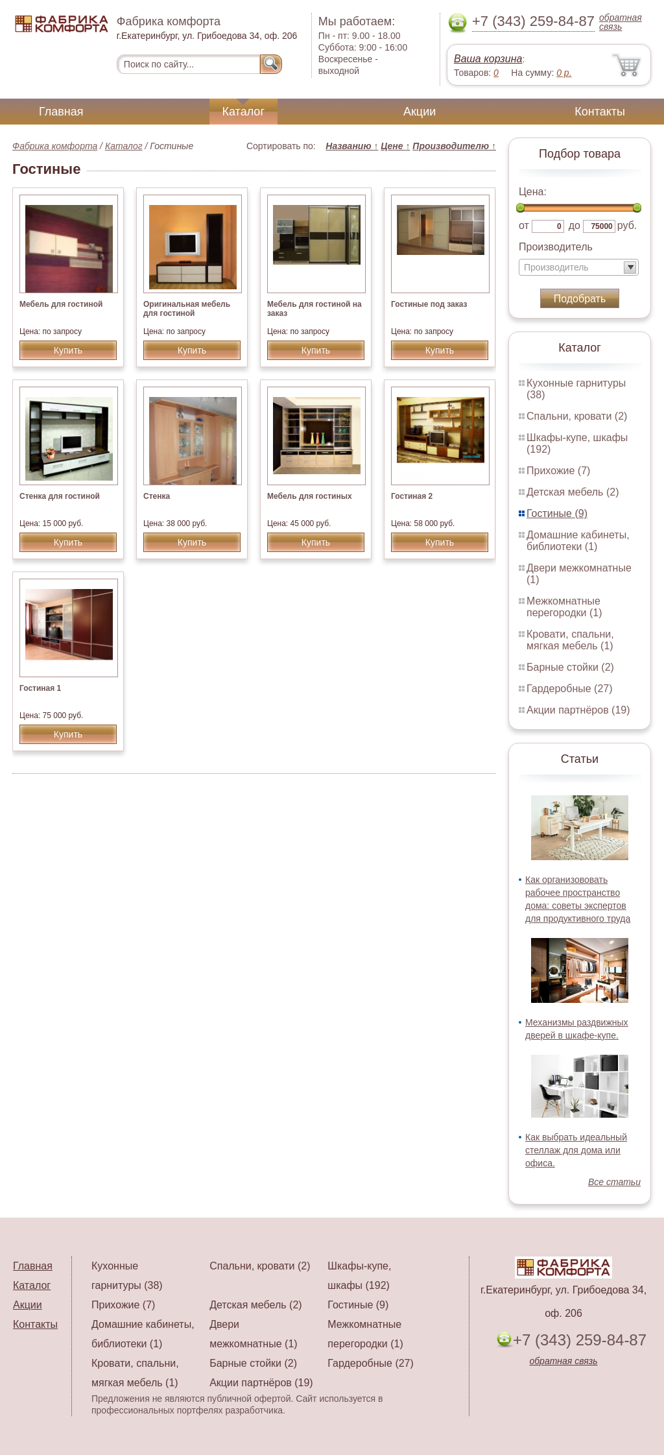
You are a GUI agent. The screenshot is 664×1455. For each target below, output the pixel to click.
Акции (419, 111)
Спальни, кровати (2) (577, 416)
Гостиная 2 (412, 496)
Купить (68, 350)
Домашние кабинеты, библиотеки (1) (578, 540)
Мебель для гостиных (309, 496)
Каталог (243, 111)
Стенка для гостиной (59, 496)
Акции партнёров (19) (578, 709)
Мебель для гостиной (60, 304)
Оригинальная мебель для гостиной (186, 309)
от (524, 225)
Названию (352, 146)
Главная (61, 111)
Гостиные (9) (557, 513)
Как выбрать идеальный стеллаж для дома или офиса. (576, 1150)
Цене (395, 146)
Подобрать (580, 298)
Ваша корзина (488, 58)
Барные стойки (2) (570, 667)
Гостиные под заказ (429, 304)
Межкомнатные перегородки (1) (564, 606)
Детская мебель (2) (573, 492)
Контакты (600, 111)
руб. (627, 225)
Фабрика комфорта (54, 146)
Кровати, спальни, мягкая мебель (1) (570, 640)
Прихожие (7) (558, 470)
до (574, 225)
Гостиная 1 (40, 688)
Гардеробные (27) (570, 688)
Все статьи (614, 1182)
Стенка (156, 496)
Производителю (454, 146)
